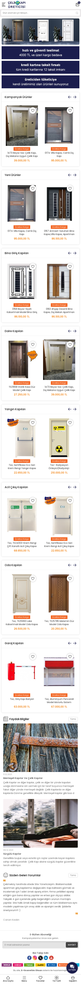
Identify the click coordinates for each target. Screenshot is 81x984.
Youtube (53, 959)
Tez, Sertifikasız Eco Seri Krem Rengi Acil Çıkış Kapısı (59, 544)
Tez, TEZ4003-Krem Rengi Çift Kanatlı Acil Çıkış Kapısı (22, 544)
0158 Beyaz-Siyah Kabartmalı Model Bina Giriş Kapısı (22, 312)
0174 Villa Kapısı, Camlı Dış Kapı (59, 154)
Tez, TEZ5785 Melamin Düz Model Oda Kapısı (59, 622)
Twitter (41, 959)
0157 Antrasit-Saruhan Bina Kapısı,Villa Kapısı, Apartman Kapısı (59, 234)
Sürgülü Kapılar (12, 853)
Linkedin (48, 959)
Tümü (73, 719)
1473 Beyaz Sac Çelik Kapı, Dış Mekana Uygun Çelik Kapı (22, 154)
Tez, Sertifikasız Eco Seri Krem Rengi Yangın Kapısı (22, 466)
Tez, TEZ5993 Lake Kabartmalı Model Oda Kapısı (22, 622)
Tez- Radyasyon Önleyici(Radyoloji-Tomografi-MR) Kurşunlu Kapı (59, 469)
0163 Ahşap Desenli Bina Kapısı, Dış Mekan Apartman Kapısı (59, 312)
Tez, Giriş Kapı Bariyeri (22, 699)
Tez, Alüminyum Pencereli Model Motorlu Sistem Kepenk (59, 702)
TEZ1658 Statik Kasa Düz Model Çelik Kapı (22, 388)
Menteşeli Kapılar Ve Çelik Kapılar (23, 778)
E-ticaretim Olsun (31, 970)
